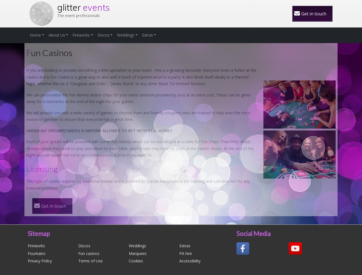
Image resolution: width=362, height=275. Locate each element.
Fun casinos (88, 253)
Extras (184, 245)
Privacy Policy (40, 260)
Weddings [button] (125, 35)
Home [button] (35, 35)
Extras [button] (147, 35)
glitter (83, 7)
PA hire (185, 253)
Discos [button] (104, 35)
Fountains (36, 253)
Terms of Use (90, 260)
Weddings (137, 245)
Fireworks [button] (81, 35)
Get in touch (313, 14)
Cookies (136, 260)
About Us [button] (57, 35)
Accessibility (190, 260)
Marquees (138, 253)
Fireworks (36, 245)
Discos (84, 245)
